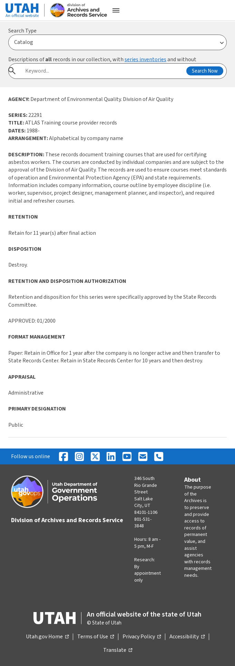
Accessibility (187, 636)
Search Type (22, 31)
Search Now (205, 71)
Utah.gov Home (47, 636)
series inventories (145, 59)
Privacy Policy (142, 636)
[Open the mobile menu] (116, 10)
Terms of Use (95, 636)
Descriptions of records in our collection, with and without (102, 59)
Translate (117, 650)
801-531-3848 (142, 523)
